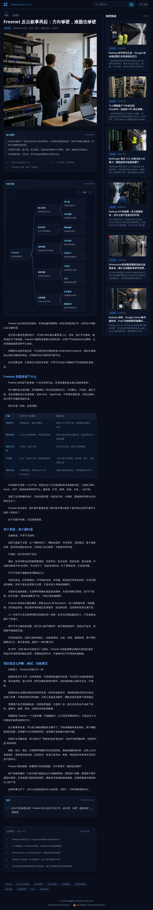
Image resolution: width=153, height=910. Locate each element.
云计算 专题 (84, 831)
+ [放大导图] (90, 192)
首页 (6, 15)
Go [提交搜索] (131, 4)
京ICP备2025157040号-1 (59, 905)
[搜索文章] (113, 4)
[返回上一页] (6, 12)
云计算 (15, 15)
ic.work (70, 900)
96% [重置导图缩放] (84, 192)
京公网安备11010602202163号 (89, 905)
